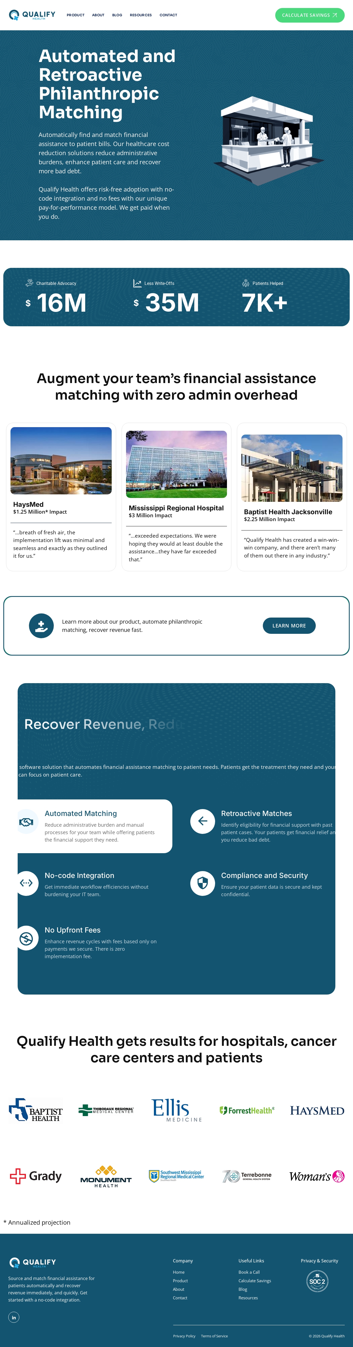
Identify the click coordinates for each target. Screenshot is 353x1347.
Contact (168, 15)
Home (178, 1272)
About (98, 15)
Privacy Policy (184, 1335)
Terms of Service (214, 1335)
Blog (117, 15)
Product (75, 15)
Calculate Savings (255, 1280)
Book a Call (249, 1272)
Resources (141, 15)
